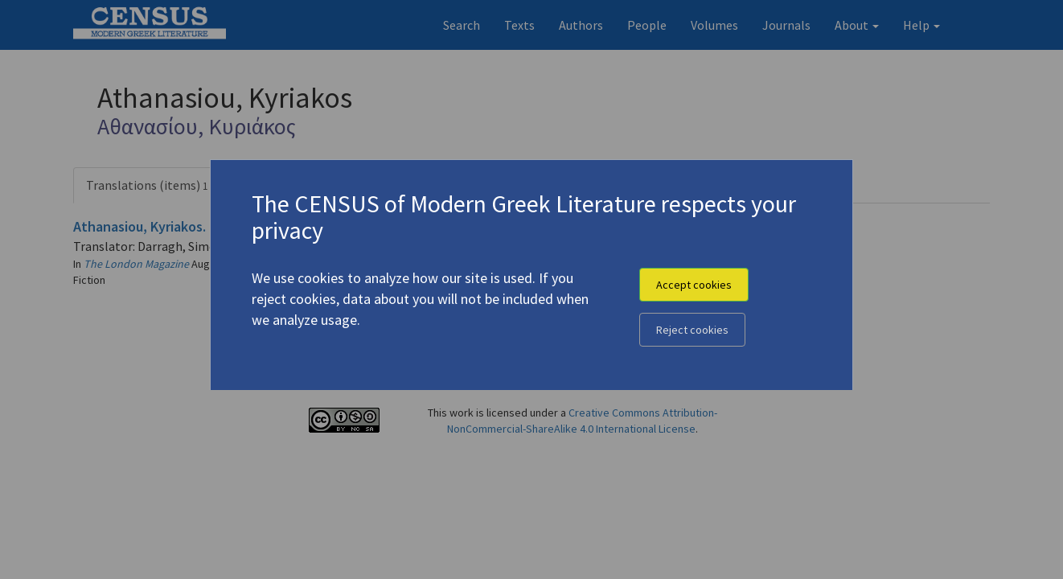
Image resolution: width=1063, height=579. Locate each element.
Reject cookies (692, 329)
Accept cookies (694, 284)
